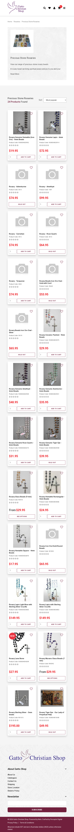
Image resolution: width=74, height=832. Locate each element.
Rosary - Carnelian (16, 234)
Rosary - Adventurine (17, 187)
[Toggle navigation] (64, 8)
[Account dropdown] (54, 8)
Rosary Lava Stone (16, 658)
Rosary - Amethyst (46, 187)
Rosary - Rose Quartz (48, 234)
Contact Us (12, 781)
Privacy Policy (13, 823)
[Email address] (37, 803)
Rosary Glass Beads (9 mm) (20, 497)
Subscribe (37, 810)
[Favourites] (49, 8)
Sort (40, 100)
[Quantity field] (13, 157)
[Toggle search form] (44, 8)
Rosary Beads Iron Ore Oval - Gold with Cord (51, 282)
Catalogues (12, 778)
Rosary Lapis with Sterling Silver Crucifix (49, 606)
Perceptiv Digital (56, 819)
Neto (40, 819)
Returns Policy (13, 791)
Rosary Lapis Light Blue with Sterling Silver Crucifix (20, 606)
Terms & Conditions (27, 823)
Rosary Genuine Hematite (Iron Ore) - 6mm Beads (21, 138)
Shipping (11, 784)
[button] (59, 8)
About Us (11, 775)
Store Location (13, 787)
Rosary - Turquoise (16, 281)
